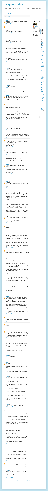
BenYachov (7, 68)
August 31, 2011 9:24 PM (9, 42)
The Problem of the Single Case (42, 62)
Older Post (28, 480)
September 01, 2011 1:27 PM (9, 154)
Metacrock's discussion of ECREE (42, 67)
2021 (40, 27)
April (41, 107)
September (42, 43)
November (42, 40)
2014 (40, 34)
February (42, 109)
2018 (40, 30)
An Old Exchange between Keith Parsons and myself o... (42, 84)
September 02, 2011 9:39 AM (9, 222)
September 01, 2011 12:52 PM (9, 137)
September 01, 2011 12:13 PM (9, 119)
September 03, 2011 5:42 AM (9, 337)
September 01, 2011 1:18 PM (9, 146)
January (42, 110)
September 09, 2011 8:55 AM (9, 477)
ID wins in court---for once (9, 13)
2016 (40, 32)
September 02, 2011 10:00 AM (9, 247)
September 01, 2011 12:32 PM (9, 129)
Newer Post (5, 480)
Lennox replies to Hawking (42, 72)
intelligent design (8, 16)
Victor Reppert (35, 26)
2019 (40, 29)
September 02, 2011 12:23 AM (9, 173)
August (42, 45)
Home (17, 480)
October (42, 42)
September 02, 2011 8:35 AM (9, 200)
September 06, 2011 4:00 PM (9, 406)
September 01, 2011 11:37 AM (9, 87)
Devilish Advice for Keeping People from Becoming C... (42, 100)
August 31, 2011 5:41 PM (9, 23)
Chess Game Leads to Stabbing (42, 81)
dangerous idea (13, 4)
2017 (40, 31)
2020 (40, 28)
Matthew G (7, 95)
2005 (40, 117)
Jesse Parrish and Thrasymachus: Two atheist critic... (42, 94)
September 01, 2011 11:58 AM (9, 100)
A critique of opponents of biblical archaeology (42, 56)
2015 (40, 33)
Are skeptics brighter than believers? (42, 70)
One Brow (7, 20)
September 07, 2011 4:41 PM (9, 460)
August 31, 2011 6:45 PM (9, 32)
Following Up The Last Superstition (42, 78)
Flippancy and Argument (42, 97)
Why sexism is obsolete (42, 53)
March (41, 108)
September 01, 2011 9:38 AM (9, 61)
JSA (6, 103)
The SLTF (42, 87)
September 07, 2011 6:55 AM (9, 443)
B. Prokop (7, 156)
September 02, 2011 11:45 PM (9, 321)
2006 (40, 116)
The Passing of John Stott (42, 59)
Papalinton (7, 355)
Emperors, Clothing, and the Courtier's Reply (42, 75)
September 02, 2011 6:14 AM (9, 187)
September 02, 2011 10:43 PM (9, 313)
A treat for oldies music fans (42, 65)
